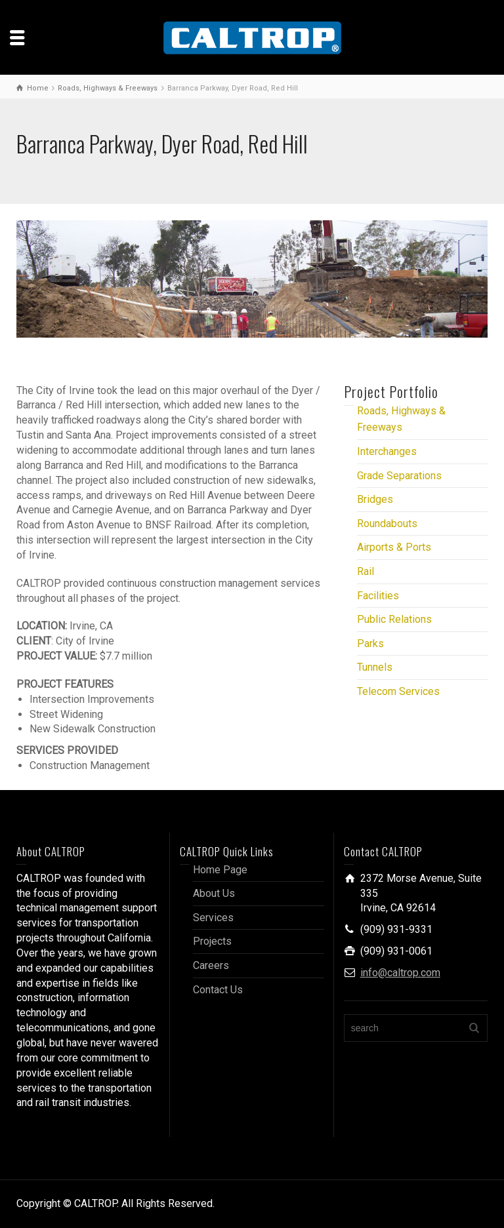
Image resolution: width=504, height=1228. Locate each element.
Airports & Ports (394, 547)
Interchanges (387, 451)
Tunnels (374, 667)
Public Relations (394, 619)
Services (213, 917)
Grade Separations (399, 475)
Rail (365, 571)
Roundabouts (387, 523)
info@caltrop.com (400, 972)
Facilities (378, 595)
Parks (370, 643)
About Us (214, 893)
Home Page (220, 869)
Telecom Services (398, 691)
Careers (211, 965)
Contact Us (218, 989)
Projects (212, 941)
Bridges (375, 499)
